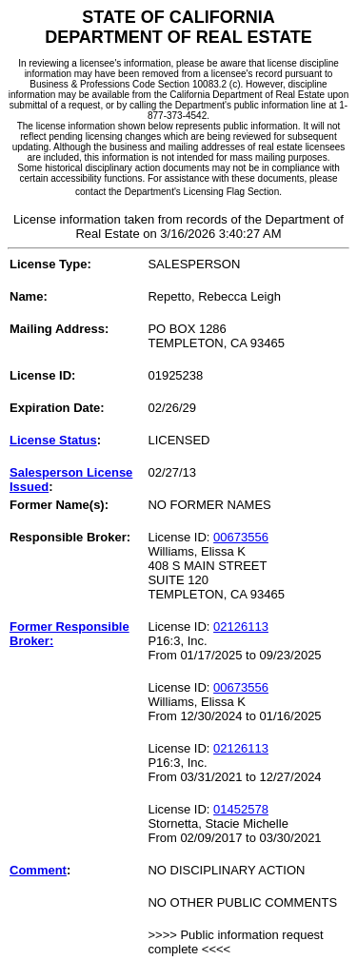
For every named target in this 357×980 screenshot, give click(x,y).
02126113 (240, 626)
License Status (53, 440)
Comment (38, 870)
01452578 (240, 809)
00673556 (240, 537)
